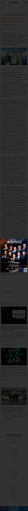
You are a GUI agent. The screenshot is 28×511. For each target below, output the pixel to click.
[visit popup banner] (14, 255)
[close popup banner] (25, 240)
